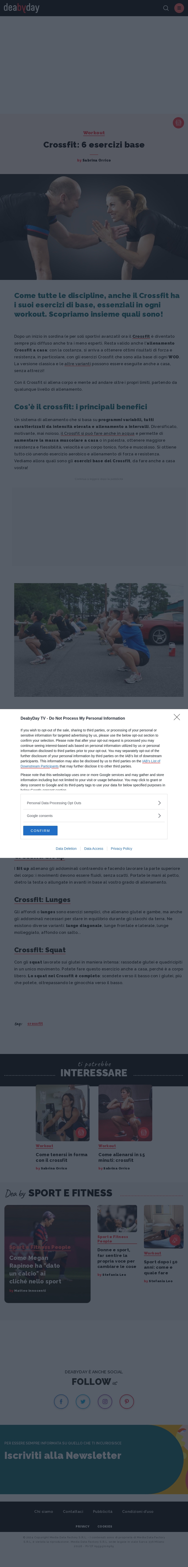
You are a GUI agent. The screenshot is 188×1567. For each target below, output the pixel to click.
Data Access (93, 849)
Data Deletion (66, 849)
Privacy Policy (121, 849)
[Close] (178, 718)
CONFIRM (46, 831)
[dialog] (94, 783)
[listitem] (94, 802)
